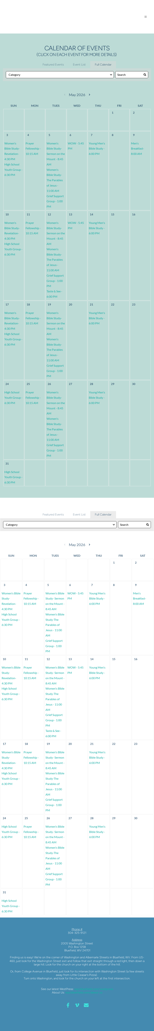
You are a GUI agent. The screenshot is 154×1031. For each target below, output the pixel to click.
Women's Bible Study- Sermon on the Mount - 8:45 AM (56, 154)
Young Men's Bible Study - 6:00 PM (97, 149)
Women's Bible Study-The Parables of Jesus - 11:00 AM (55, 180)
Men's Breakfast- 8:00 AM (137, 149)
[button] (144, 17)
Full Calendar (103, 64)
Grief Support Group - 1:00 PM (55, 201)
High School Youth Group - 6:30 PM (13, 170)
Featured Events (53, 64)
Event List (79, 64)
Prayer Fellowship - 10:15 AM (33, 149)
